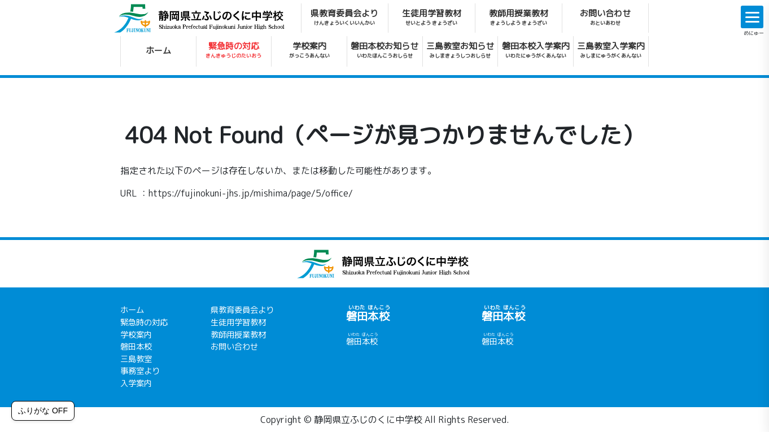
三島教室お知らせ (460, 49)
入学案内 (136, 383)
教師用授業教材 (518, 17)
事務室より (140, 371)
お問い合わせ (605, 17)
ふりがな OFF (43, 410)
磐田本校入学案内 (536, 49)
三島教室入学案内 (611, 49)
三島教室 (136, 359)
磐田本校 (136, 346)
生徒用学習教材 (431, 17)
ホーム (158, 50)
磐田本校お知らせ (384, 49)
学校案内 (309, 49)
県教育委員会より (344, 17)
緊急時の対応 (233, 49)
